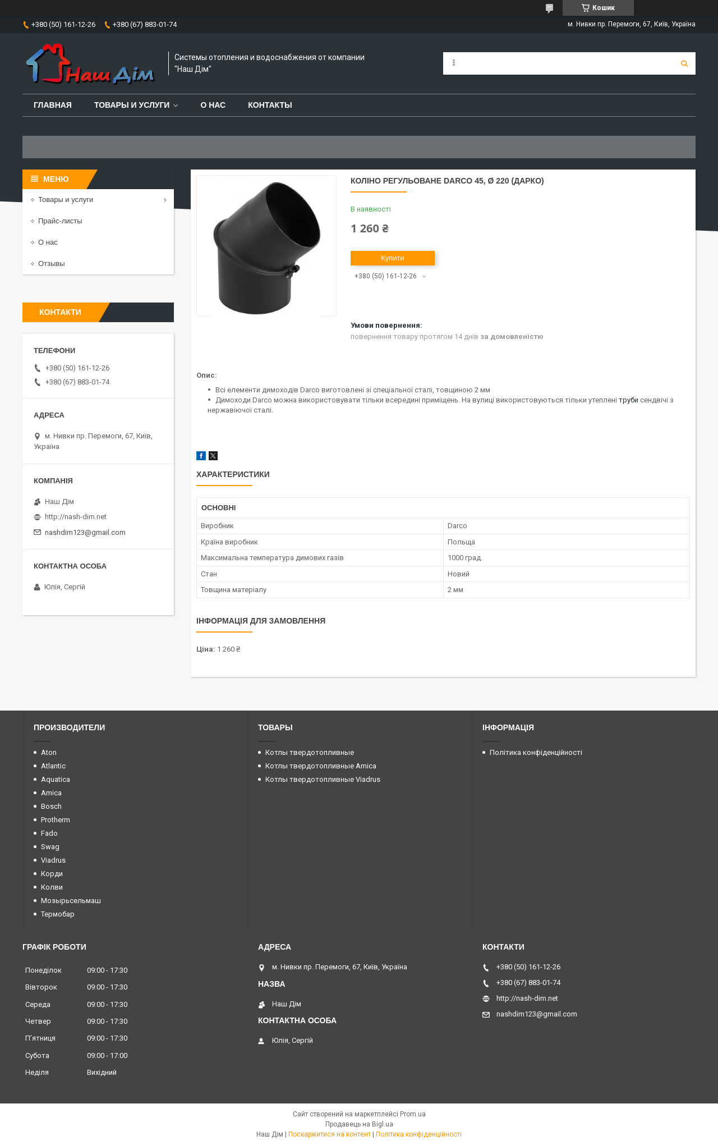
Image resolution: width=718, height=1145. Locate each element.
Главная (53, 104)
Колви (52, 887)
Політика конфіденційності (536, 752)
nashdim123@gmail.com (85, 532)
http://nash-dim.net (76, 516)
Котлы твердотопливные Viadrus (322, 779)
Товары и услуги (132, 104)
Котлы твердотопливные (309, 752)
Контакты (270, 104)
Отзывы (51, 263)
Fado (49, 833)
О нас (212, 104)
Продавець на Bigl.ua (359, 1124)
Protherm (55, 820)
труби (628, 400)
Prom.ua (413, 1114)
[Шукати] (684, 63)
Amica (51, 793)
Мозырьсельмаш (71, 900)
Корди (52, 873)
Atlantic (53, 766)
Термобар (58, 914)
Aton (49, 752)
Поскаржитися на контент (329, 1134)
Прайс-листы (60, 221)
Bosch (51, 806)
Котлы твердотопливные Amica (320, 766)
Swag (50, 846)
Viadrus (53, 860)
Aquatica (55, 779)
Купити (392, 258)
